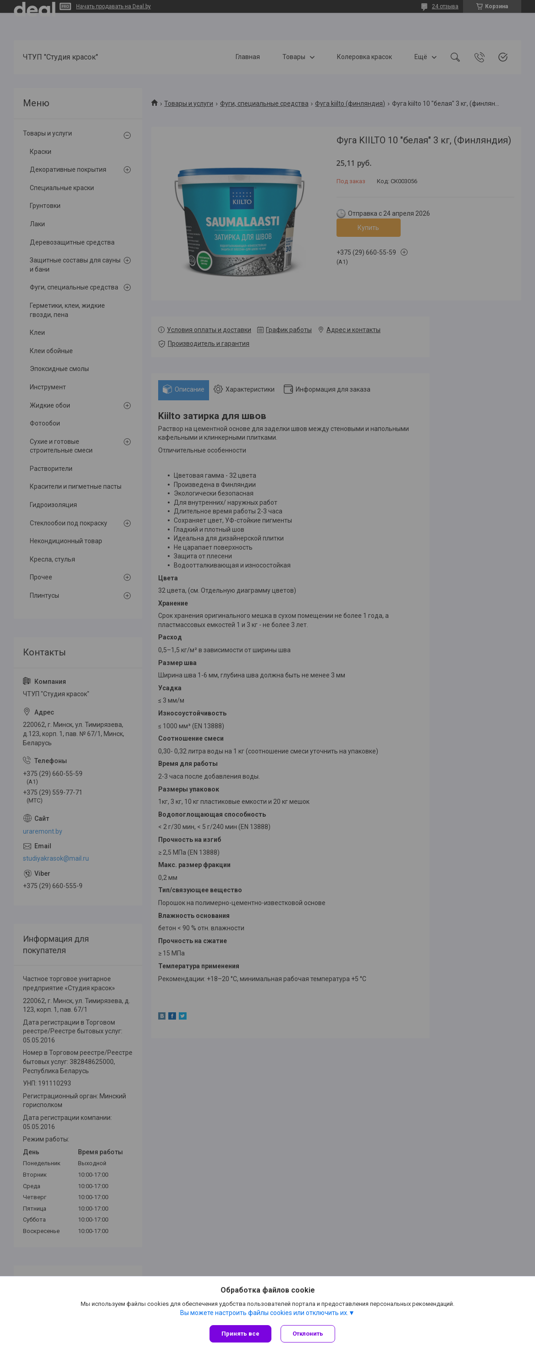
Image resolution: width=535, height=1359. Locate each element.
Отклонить (307, 1333)
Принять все (240, 1333)
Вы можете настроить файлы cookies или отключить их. (264, 1312)
